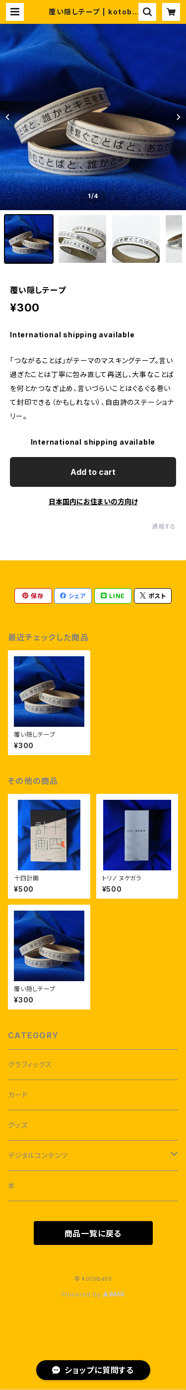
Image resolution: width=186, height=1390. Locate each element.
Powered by (93, 1294)
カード (18, 1094)
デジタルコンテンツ (38, 1155)
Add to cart (93, 472)
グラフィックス (30, 1064)
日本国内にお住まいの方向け (93, 501)
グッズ (17, 1125)
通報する (164, 526)
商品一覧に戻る (93, 1233)
